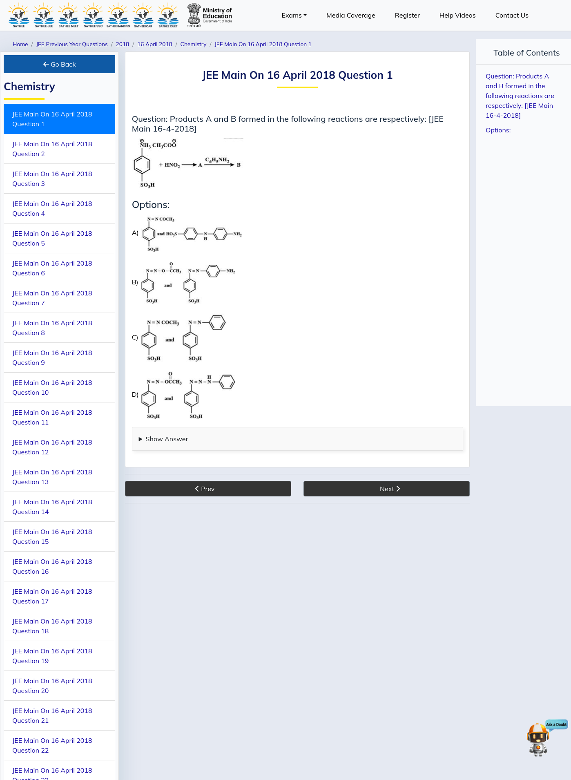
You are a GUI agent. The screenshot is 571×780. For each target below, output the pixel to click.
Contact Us (512, 15)
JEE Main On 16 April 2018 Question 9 (52, 358)
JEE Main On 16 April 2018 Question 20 (52, 686)
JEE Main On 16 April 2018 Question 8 (52, 328)
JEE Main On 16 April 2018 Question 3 (52, 179)
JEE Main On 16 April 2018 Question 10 (52, 387)
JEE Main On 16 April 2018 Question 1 (52, 119)
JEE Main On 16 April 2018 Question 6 (52, 268)
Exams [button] (291, 15)
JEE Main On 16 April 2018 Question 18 (52, 626)
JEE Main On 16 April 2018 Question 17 (52, 596)
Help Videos (457, 15)
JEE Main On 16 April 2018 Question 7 (52, 298)
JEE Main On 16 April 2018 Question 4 (52, 208)
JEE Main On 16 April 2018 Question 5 (52, 238)
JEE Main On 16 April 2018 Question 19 (52, 656)
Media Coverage (350, 15)
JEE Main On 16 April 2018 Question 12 (52, 447)
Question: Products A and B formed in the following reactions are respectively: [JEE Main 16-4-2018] (520, 95)
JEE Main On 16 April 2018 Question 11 (52, 417)
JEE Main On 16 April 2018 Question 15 (52, 536)
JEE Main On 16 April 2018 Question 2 (52, 149)
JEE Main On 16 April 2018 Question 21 (52, 715)
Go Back (59, 64)
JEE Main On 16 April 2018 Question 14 (52, 507)
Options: (498, 130)
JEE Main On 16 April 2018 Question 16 (52, 566)
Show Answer (167, 439)
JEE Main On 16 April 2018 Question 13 (52, 477)
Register (407, 15)
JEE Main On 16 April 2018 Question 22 (52, 745)
